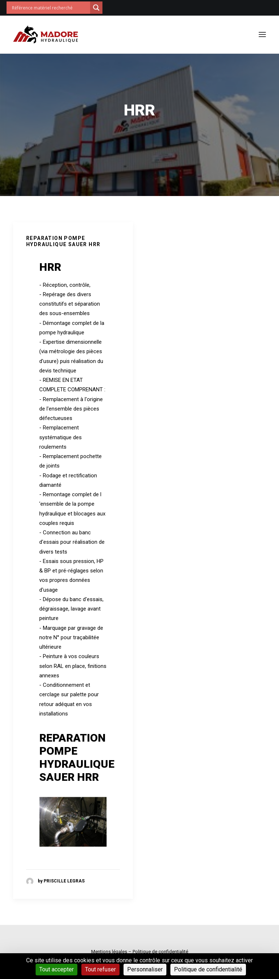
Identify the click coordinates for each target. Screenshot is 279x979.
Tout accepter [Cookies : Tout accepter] (56, 969)
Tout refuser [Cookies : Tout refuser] (100, 969)
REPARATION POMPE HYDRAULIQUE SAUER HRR (63, 241)
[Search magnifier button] (96, 7)
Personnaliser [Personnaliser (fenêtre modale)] (145, 969)
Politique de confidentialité (160, 951)
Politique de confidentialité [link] (208, 969)
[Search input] (50, 7)
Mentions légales (109, 951)
